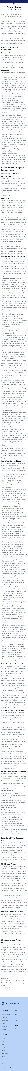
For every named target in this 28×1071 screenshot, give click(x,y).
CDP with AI (5, 1023)
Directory (4, 1029)
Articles (3, 1038)
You (16, 1014)
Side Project (5, 1053)
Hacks (3, 1047)
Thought (4, 1056)
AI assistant (4, 1017)
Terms (16, 1029)
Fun (3, 1044)
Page (16, 1020)
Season (3, 1050)
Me (16, 1017)
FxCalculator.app (6, 1014)
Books (3, 1041)
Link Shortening (6, 1020)
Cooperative (5, 1026)
